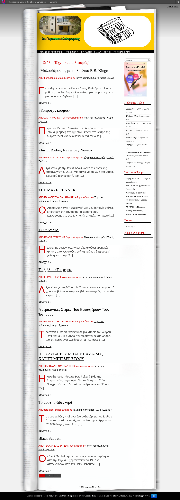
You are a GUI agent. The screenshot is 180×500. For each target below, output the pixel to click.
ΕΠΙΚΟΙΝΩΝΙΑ (72, 52)
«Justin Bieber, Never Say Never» (65, 150)
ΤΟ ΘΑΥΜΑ (49, 230)
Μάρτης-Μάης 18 (132, 109)
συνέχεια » (45, 102)
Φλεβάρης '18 (131, 116)
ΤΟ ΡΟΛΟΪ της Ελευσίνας (135, 207)
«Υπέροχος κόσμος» (55, 110)
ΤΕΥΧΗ (107, 52)
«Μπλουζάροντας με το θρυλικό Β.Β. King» (73, 70)
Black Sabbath (50, 438)
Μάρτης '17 (130, 145)
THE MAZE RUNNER (57, 190)
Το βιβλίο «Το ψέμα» (55, 269)
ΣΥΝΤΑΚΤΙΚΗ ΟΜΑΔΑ (91, 52)
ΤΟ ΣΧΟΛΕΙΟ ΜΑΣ (121, 52)
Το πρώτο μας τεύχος (134, 163)
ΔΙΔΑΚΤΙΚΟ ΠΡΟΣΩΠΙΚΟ (51, 52)
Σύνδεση (53, 2)
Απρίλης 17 (130, 130)
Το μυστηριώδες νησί (55, 402)
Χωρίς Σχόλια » (60, 201)
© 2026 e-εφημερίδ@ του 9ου (90, 487)
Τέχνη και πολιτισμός (87, 78)
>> (57, 475)
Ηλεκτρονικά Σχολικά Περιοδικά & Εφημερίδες (27, 2)
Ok (154, 496)
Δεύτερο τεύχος (131, 138)
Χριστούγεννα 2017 (133, 123)
